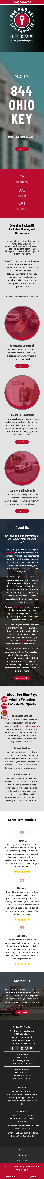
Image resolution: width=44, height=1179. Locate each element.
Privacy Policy (22, 1170)
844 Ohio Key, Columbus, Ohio (25, 1166)
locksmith (26, 576)
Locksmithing (22, 1155)
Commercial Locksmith (22, 490)
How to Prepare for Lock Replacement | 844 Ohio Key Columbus (22, 1118)
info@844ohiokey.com (22, 40)
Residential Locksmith (22, 415)
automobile (18, 607)
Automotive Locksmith (22, 345)
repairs (25, 661)
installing (23, 640)
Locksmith (22, 1149)
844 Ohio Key (22, 112)
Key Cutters (22, 1161)
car (13, 552)
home (8, 552)
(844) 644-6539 (22, 2)
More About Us (22, 678)
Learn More (22, 155)
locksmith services (28, 726)
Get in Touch (22, 1012)
